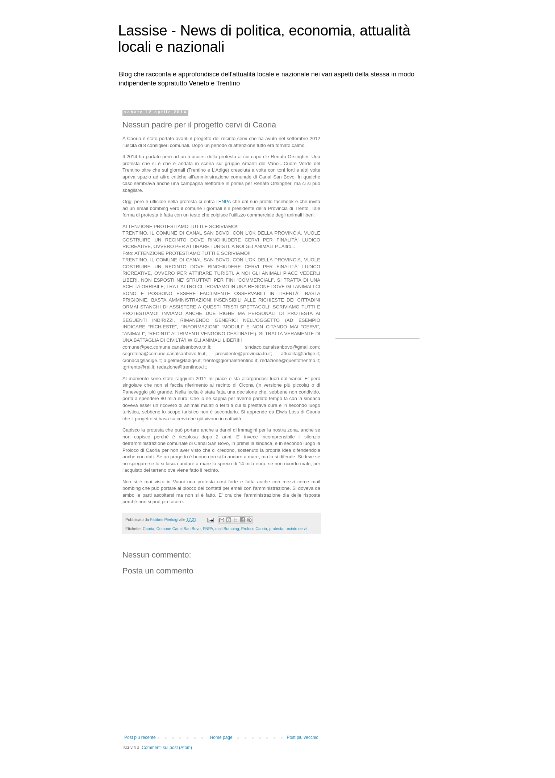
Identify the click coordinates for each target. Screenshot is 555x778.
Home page (221, 737)
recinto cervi (295, 528)
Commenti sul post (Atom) (167, 747)
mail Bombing (227, 528)
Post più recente (140, 737)
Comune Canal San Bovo (179, 528)
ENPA (224, 201)
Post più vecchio (302, 737)
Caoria (148, 528)
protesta (276, 528)
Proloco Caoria (254, 528)
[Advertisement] (380, 218)
